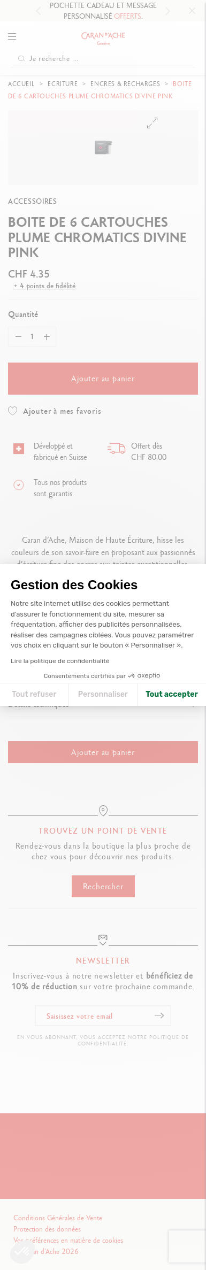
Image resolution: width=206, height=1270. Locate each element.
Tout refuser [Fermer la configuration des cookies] (34, 694)
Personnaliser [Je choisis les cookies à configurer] (103, 694)
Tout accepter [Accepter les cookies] (172, 694)
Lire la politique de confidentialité (60, 661)
